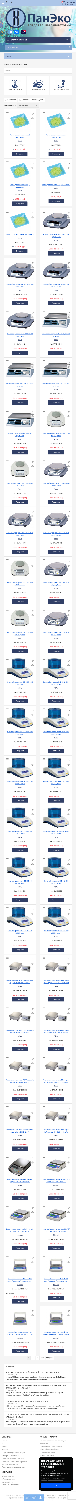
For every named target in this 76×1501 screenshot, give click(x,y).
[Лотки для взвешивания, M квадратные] (56, 120)
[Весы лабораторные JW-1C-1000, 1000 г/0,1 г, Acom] (20, 269)
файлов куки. (56, 1475)
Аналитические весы (15, 89)
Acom (56, 240)
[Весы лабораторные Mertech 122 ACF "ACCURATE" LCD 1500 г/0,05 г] (56, 1214)
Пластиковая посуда (47, 1452)
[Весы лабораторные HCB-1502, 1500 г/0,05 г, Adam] (20, 767)
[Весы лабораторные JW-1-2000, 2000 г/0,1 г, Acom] (56, 468)
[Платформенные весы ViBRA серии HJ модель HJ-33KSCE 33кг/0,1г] (20, 1065)
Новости (10, 1366)
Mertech (56, 1185)
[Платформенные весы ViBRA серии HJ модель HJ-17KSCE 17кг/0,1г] (20, 965)
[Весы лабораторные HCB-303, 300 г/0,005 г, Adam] (20, 866)
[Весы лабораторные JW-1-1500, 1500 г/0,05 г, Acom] (20, 518)
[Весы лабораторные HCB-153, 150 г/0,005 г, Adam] (20, 916)
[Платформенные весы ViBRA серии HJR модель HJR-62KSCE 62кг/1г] (56, 1115)
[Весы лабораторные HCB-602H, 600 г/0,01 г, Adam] (56, 816)
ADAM (20, 688)
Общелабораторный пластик (50, 1449)
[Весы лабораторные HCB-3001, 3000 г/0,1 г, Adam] (20, 717)
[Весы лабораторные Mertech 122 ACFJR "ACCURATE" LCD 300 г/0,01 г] (56, 1264)
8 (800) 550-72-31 (8, 1476)
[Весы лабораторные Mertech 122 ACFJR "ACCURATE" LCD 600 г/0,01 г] (20, 1264)
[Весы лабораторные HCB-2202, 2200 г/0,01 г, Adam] (56, 717)
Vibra (20, 986)
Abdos (20, 141)
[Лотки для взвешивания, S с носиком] (56, 170)
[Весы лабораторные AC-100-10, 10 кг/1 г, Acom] (56, 369)
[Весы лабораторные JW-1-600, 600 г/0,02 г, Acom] (56, 518)
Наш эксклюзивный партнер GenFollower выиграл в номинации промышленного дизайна (36, 1387)
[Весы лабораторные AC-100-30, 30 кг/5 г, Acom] (56, 319)
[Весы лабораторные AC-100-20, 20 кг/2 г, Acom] (20, 369)
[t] (10, 32)
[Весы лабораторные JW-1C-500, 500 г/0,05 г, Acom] (56, 269)
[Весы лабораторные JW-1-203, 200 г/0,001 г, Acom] (20, 617)
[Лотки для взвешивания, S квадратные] (20, 120)
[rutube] (23, 32)
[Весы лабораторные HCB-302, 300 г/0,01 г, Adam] (56, 866)
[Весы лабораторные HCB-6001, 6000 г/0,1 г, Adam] (20, 667)
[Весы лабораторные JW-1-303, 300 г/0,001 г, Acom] (20, 568)
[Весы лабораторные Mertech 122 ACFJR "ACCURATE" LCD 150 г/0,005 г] (56, 1317)
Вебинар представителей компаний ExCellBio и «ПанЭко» (32, 1372)
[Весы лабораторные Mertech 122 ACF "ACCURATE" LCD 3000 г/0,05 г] (20, 1214)
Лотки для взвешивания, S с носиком (56, 185)
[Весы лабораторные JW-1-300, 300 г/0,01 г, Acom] (56, 568)
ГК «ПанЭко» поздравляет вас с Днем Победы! (27, 1401)
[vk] (16, 32)
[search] (38, 47)
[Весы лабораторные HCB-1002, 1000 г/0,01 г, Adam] (56, 767)
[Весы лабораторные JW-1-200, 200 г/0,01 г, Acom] (56, 617)
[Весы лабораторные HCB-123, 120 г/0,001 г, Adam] (56, 916)
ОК (56, 1485)
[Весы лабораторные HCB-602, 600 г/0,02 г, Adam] (20, 816)
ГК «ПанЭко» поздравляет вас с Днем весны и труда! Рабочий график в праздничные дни (37, 1416)
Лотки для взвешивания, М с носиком (20, 234)
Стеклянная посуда (47, 1455)
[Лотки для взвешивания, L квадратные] (20, 170)
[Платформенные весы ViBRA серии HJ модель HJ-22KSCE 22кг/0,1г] (20, 1015)
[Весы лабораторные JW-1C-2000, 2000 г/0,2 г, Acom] (56, 219)
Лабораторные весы (38, 89)
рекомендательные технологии (52, 1480)
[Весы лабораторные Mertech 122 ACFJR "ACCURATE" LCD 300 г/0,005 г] (20, 1317)
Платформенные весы (61, 89)
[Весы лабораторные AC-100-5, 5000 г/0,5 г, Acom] (20, 418)
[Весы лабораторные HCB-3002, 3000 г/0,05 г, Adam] (56, 667)
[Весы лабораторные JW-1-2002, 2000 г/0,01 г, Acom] (20, 468)
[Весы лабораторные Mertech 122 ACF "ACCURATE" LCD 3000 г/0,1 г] (56, 1164)
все (42, 1358)
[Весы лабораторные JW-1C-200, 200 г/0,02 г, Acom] (20, 319)
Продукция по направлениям (51, 1446)
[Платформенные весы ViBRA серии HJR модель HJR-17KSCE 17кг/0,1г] (56, 965)
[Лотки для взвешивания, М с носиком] (20, 219)
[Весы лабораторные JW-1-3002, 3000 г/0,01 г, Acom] (56, 418)
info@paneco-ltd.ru (8, 1479)
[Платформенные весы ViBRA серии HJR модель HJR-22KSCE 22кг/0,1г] (56, 1015)
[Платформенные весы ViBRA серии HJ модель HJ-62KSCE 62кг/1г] (20, 1115)
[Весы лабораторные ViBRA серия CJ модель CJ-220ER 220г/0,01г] (20, 1164)
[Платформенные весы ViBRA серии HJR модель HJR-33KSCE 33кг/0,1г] (56, 1065)
